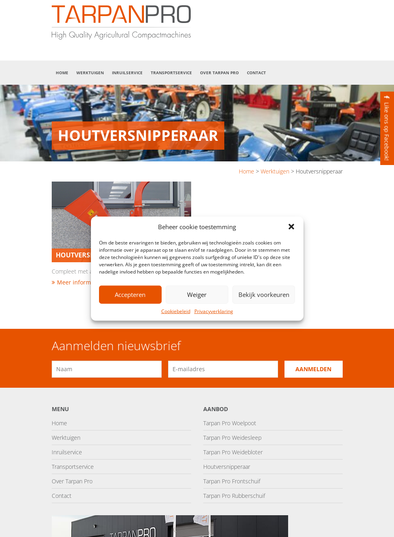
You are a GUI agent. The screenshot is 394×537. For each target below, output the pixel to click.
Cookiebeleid (175, 311)
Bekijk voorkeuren (263, 294)
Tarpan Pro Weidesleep (232, 437)
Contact (256, 72)
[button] (291, 227)
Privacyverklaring (213, 311)
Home (62, 72)
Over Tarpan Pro (219, 72)
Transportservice (171, 72)
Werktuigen (90, 72)
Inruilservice (127, 72)
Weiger (196, 294)
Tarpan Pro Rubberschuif (234, 495)
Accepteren (130, 294)
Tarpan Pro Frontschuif (231, 481)
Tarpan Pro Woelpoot (229, 423)
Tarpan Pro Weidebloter (233, 452)
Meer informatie (76, 282)
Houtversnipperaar (226, 466)
